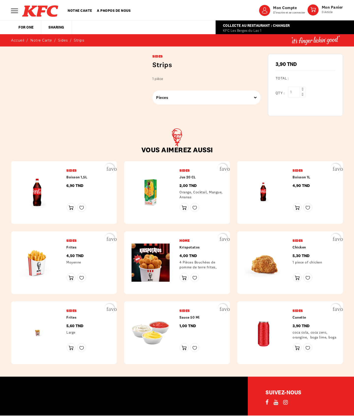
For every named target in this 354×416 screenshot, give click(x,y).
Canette (299, 317)
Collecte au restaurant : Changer (256, 25)
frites (71, 247)
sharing (56, 27)
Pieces (204, 97)
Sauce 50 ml (189, 317)
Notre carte (80, 10)
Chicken (299, 247)
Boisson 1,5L (76, 177)
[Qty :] (294, 92)
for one (26, 27)
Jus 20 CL (187, 177)
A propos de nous (114, 10)
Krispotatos (189, 247)
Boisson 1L (301, 177)
